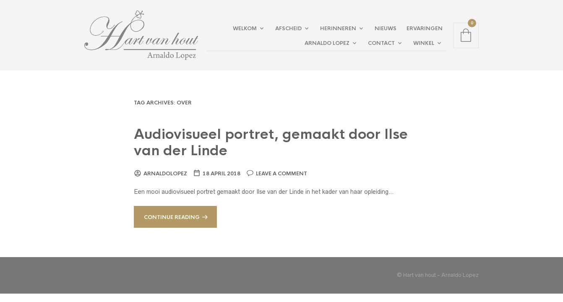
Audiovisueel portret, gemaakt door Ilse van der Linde (271, 142)
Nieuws (385, 28)
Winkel (423, 43)
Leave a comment (281, 173)
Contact (381, 43)
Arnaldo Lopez (327, 43)
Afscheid (288, 28)
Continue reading (172, 217)
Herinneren (338, 28)
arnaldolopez (165, 173)
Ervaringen (425, 28)
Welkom (245, 28)
